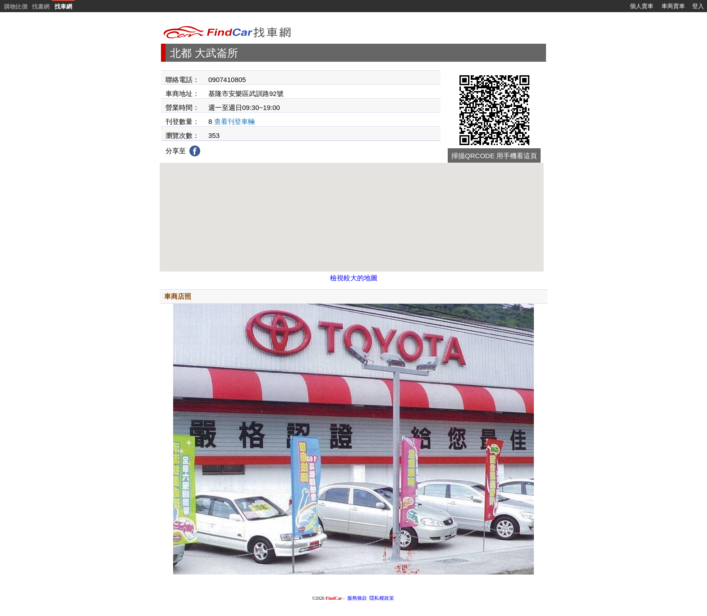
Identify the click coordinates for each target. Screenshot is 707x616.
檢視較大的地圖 (353, 278)
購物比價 (16, 6)
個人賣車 (641, 6)
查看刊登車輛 (234, 121)
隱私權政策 (381, 598)
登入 (698, 6)
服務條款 (357, 598)
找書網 (41, 6)
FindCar (334, 598)
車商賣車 (673, 6)
